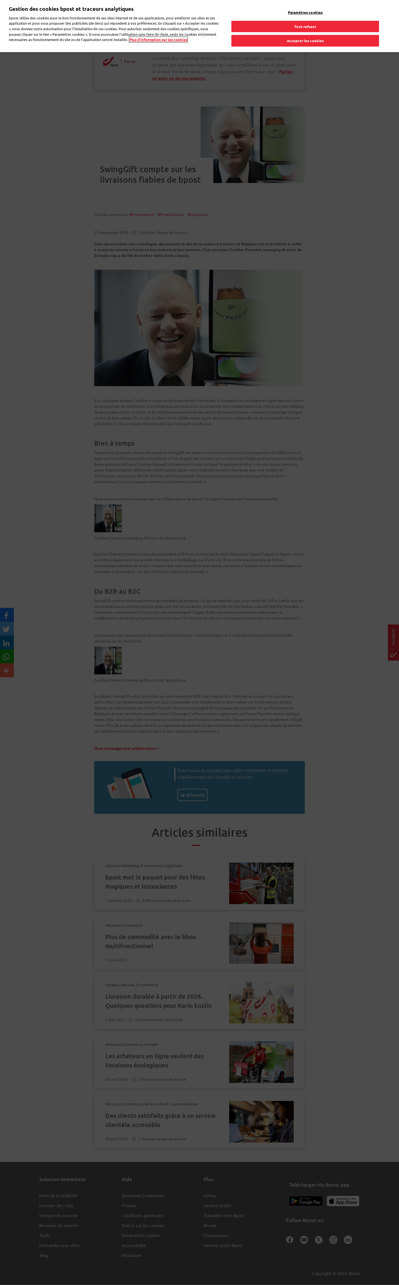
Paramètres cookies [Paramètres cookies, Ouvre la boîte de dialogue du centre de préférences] (305, 11)
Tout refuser (305, 25)
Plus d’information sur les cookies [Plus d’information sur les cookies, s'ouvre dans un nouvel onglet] (158, 38)
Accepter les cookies (305, 39)
